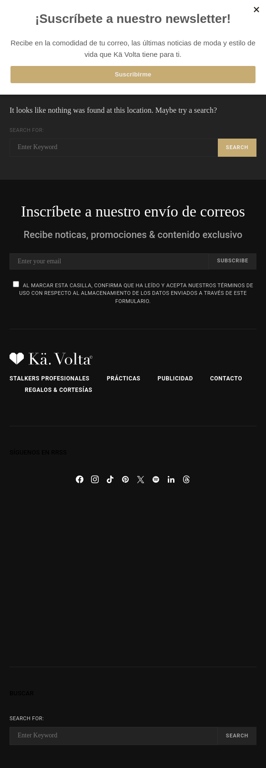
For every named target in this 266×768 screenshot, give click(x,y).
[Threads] (186, 479)
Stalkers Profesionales (50, 378)
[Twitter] (140, 479)
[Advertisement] (133, 577)
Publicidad (175, 378)
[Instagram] (95, 479)
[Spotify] (156, 479)
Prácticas (124, 378)
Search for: (27, 130)
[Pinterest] (125, 479)
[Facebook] (79, 479)
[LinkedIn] (171, 479)
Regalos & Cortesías (58, 390)
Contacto (226, 378)
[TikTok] (110, 479)
